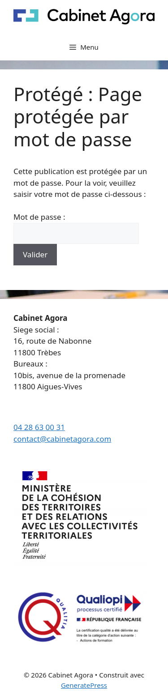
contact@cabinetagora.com (62, 439)
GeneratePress (84, 685)
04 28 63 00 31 (39, 427)
